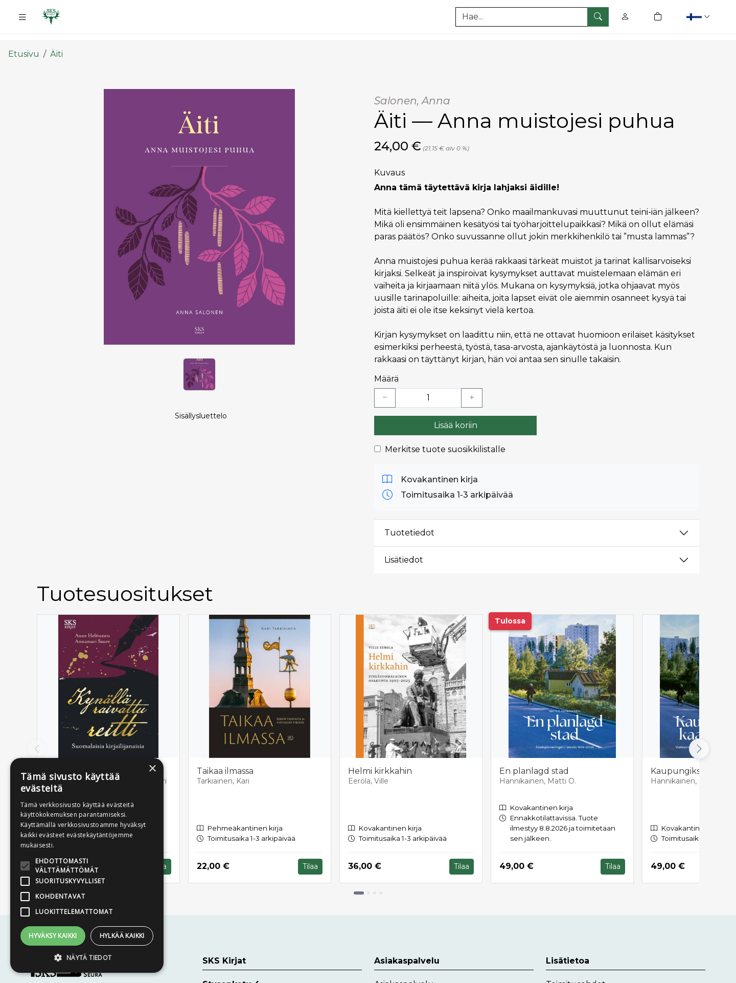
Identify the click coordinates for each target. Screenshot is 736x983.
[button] (699, 16)
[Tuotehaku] (532, 17)
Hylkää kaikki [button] (122, 935)
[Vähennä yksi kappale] (385, 385)
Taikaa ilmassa (225, 759)
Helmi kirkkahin (380, 759)
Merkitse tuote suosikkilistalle (445, 437)
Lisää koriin (455, 413)
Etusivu (23, 42)
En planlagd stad (534, 759)
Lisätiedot (403, 548)
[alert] (87, 865)
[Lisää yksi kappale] (471, 385)
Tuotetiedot (409, 521)
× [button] (152, 769)
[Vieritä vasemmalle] (37, 737)
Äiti (56, 42)
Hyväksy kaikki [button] (53, 935)
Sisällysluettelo (201, 412)
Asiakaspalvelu (404, 972)
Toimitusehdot (576, 972)
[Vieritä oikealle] (699, 737)
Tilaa (310, 854)
